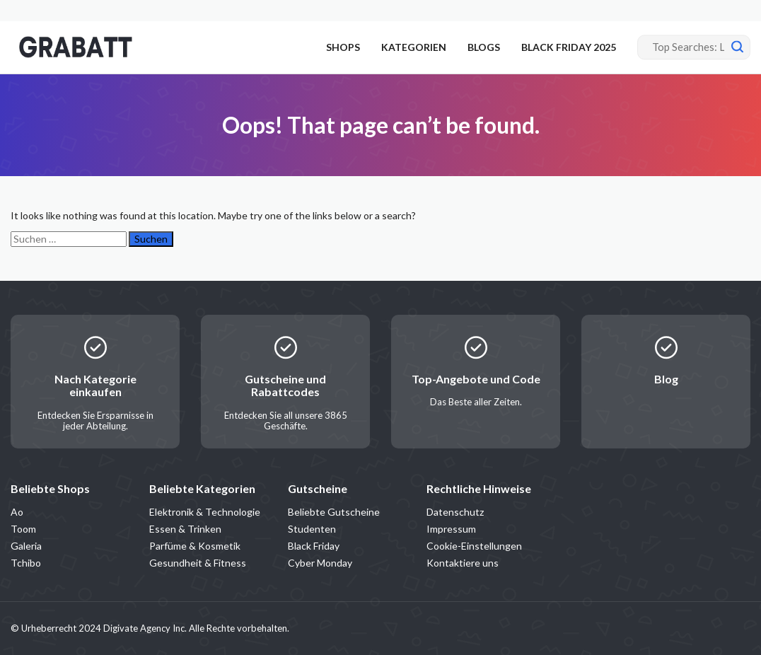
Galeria (26, 546)
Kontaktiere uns (462, 563)
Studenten (312, 529)
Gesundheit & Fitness (197, 563)
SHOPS (343, 47)
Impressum (451, 529)
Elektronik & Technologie (204, 512)
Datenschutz (455, 512)
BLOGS (483, 47)
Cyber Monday (320, 563)
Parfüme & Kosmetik (194, 546)
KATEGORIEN (413, 47)
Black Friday (313, 546)
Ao (17, 512)
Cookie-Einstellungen (474, 546)
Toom (23, 529)
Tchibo (26, 563)
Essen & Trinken (185, 529)
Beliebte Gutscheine (334, 512)
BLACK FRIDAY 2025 (568, 47)
